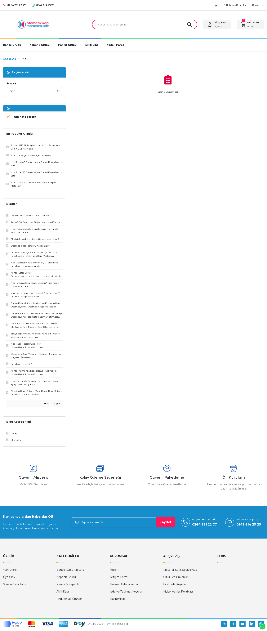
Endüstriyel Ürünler (69, 600)
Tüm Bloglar (52, 405)
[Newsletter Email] (123, 524)
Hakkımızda (118, 600)
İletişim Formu (119, 578)
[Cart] (250, 25)
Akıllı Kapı (62, 593)
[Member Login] (216, 25)
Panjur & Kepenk (67, 586)
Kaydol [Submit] (165, 524)
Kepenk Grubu (66, 578)
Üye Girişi (9, 578)
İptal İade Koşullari (175, 586)
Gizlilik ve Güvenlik (175, 578)
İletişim (114, 571)
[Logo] (33, 24)
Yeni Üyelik (10, 571)
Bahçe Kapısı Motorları (71, 571)
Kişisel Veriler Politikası (178, 593)
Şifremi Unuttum (14, 586)
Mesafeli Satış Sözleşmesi (180, 571)
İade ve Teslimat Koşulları (126, 593)
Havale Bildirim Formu (125, 586)
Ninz (23, 59)
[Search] (144, 25)
